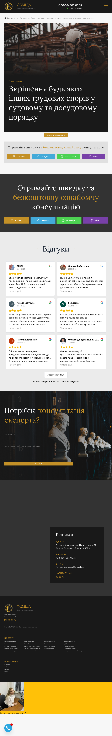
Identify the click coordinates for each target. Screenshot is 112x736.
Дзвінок (19, 162)
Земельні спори (12, 677)
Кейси (7, 711)
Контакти (9, 723)
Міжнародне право (62, 688)
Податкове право (61, 684)
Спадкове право (60, 662)
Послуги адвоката (13, 658)
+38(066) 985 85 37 (70, 5)
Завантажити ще (55, 380)
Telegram (43, 162)
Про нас (8, 707)
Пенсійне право (60, 665)
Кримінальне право (14, 665)
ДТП (54, 669)
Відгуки (8, 715)
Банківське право (13, 669)
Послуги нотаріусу (14, 688)
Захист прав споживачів (64, 681)
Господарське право (15, 681)
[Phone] (8, 725)
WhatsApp (68, 162)
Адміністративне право (64, 673)
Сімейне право (60, 658)
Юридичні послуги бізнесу (18, 692)
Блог (6, 719)
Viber (93, 162)
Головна (9, 18)
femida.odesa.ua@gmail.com (71, 576)
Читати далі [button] (15, 297)
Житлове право (12, 684)
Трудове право (60, 677)
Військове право (13, 662)
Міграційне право (13, 673)
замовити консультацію (56, 136)
